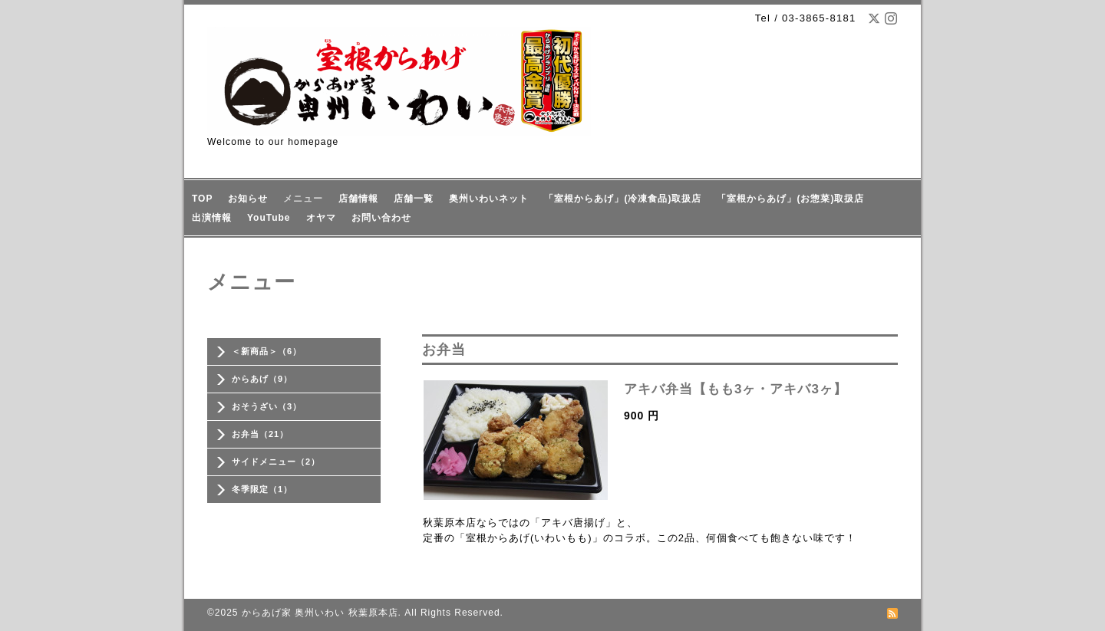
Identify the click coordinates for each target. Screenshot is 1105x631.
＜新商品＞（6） (267, 351)
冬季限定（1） (262, 489)
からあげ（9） (262, 378)
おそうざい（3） (267, 406)
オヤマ (321, 217)
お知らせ (248, 198)
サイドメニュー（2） (276, 461)
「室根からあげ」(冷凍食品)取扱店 (622, 198)
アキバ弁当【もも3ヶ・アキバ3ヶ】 (735, 389)
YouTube (269, 217)
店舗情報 (358, 198)
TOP (202, 198)
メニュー (303, 198)
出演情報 (212, 217)
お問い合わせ (381, 217)
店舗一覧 (414, 198)
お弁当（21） (260, 434)
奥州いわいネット (489, 198)
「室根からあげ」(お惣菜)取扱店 (790, 198)
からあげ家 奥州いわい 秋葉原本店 (320, 612)
